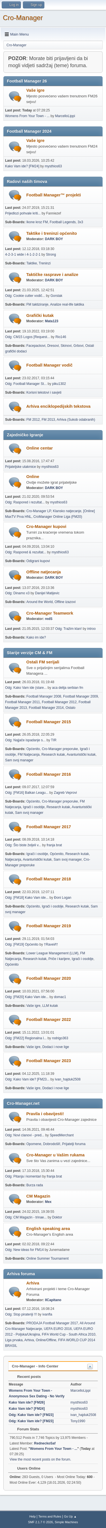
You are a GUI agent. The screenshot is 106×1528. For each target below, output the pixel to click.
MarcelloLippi (65, 116)
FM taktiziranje (37, 304)
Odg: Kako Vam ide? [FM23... (27, 1079)
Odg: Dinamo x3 (17, 593)
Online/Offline (46, 1340)
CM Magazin (38, 1196)
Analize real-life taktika (67, 304)
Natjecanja (13, 859)
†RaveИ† (51, 944)
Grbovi (78, 346)
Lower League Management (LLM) (52, 953)
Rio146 (60, 337)
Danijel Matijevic (47, 593)
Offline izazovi (65, 602)
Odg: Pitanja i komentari (23, 1176)
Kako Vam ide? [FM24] (22, 166)
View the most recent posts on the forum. (40, 1459)
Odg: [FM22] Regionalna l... (26, 1038)
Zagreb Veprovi (65, 793)
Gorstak (56, 296)
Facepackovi (35, 346)
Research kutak (53, 755)
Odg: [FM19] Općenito (21, 944)
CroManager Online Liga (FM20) (57, 517)
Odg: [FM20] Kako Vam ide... (27, 997)
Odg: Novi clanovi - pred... (24, 1135)
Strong (51, 255)
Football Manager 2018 (48, 879)
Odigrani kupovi (38, 561)
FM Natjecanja (29, 755)
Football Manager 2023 (48, 1060)
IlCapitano (53, 1300)
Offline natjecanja (43, 572)
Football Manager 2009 (80, 696)
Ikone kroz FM (37, 222)
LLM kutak (50, 1006)
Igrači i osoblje (34, 807)
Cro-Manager (23, 17)
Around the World (39, 602)
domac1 (60, 997)
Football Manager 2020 (48, 978)
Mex (48, 1202)
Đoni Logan (62, 898)
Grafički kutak (40, 315)
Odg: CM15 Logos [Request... (27, 337)
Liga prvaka (14, 1340)
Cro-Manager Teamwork (49, 613)
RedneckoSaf (45, 1443)
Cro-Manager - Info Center (35, 1366)
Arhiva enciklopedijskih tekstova (58, 406)
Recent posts (26, 1376)
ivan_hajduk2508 (68, 1079)
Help (32, 1516)
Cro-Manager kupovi (46, 526)
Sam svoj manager (19, 760)
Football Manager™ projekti (53, 195)
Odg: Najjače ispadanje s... (25, 740)
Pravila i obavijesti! (45, 1114)
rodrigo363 (60, 1038)
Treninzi (45, 263)
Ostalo (70, 708)
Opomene (33, 1144)
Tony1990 (77, 1421)
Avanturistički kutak (81, 755)
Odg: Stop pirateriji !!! (21, 1314)
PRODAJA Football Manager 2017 (52, 1323)
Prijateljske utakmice (20, 467)
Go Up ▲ (70, 1516)
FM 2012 (33, 420)
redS (49, 619)
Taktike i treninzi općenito (51, 233)
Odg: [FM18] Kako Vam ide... (27, 898)
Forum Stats (25, 1429)
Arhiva (32, 1283)
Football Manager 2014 (46, 708)
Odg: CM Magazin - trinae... (26, 1217)
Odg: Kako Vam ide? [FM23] (31, 1415)
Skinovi (66, 346)
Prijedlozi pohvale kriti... (23, 213)
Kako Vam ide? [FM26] (27, 1402)
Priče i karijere (59, 959)
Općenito (33, 749)
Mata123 (51, 321)
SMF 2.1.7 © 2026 (40, 1522)
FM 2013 (48, 420)
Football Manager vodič (49, 365)
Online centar (39, 448)
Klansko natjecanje (67, 511)
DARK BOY (54, 239)
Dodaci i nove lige (55, 1047)
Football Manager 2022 (48, 1019)
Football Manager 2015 (48, 722)
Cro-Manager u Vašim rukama (55, 1155)
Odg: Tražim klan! (68, 629)
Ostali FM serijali (42, 662)
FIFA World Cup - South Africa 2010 (69, 1334)
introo (91, 629)
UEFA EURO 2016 (58, 1329)
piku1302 (59, 384)
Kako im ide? (36, 637)
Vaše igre (35, 90)
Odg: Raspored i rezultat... (25, 502)
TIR (53, 740)
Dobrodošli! (51, 1144)
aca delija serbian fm (67, 688)
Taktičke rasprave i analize (52, 274)
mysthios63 (53, 166)
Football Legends (63, 222)
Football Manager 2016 (48, 774)
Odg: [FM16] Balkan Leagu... (26, 793)
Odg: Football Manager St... (26, 384)
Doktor (57, 1217)
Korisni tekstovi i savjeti (43, 392)
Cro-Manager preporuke (60, 749)
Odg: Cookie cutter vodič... (25, 296)
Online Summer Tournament (47, 1258)
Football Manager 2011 (22, 702)
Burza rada (34, 1185)
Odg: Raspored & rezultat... (25, 552)
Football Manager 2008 (43, 696)
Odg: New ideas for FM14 (24, 1250)
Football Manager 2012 (59, 702)
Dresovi (53, 346)
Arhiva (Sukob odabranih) (76, 420)
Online (32, 476)
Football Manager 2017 (48, 827)
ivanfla (47, 1314)
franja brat (54, 845)
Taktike (31, 263)
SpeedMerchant (62, 1135)
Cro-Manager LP (38, 511)
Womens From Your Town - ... (27, 116)
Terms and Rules (49, 1516)
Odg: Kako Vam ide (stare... (26, 688)
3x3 (80, 222)
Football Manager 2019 (48, 926)
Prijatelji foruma (74, 1144)
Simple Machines (66, 1522)
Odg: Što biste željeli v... (23, 845)
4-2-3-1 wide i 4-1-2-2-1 (22, 255)
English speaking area (48, 1228)
